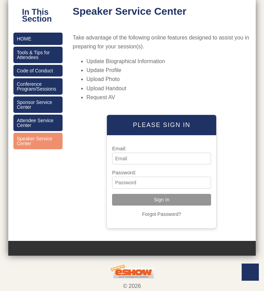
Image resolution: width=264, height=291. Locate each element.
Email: (119, 148)
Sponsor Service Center (34, 105)
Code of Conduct (35, 70)
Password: (124, 172)
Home (24, 39)
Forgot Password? (161, 214)
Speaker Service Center (34, 141)
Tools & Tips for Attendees (33, 55)
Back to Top (250, 272)
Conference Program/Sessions (36, 86)
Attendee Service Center (35, 123)
